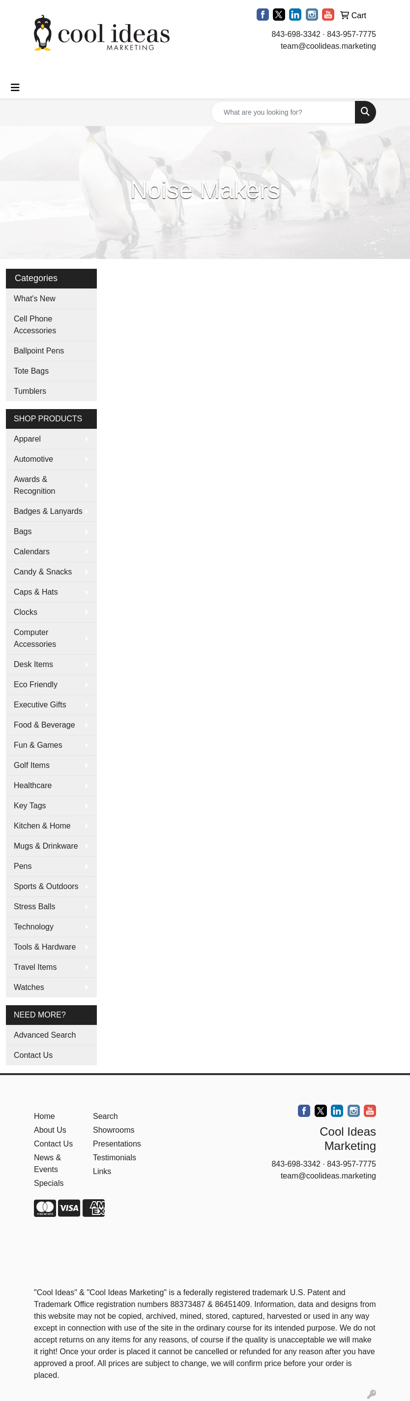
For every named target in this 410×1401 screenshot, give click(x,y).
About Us (50, 1130)
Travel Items (35, 967)
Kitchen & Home (42, 826)
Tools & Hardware (45, 947)
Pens (22, 866)
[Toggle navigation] (15, 88)
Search (105, 1116)
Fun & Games (38, 745)
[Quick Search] (283, 112)
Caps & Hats (36, 592)
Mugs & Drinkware (46, 846)
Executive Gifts (40, 704)
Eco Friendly (36, 684)
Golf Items (32, 765)
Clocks (25, 612)
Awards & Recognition (35, 485)
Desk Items (33, 664)
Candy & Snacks (43, 572)
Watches (29, 987)
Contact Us (33, 1055)
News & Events (47, 1163)
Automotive (33, 459)
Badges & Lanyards (48, 511)
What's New (35, 298)
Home (44, 1116)
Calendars (32, 551)
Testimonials (114, 1157)
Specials (48, 1183)
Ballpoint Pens (39, 351)
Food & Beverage (44, 725)
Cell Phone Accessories (35, 325)
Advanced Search (45, 1035)
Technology (34, 927)
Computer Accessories (35, 638)
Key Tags (30, 805)
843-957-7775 (351, 34)
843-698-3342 (296, 34)
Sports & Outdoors (46, 886)
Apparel (27, 439)
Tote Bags (31, 371)
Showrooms (113, 1130)
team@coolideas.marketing (328, 46)
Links (102, 1171)
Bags (22, 531)
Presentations (116, 1144)
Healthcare (33, 785)
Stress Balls (34, 906)
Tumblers (30, 391)
